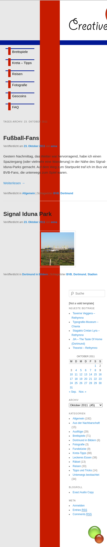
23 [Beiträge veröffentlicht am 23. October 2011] (100, 378)
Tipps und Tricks (82, 470)
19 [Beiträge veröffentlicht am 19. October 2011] (81, 378)
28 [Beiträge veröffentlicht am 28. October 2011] (90, 383)
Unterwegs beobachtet (86, 474)
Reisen (17, 74)
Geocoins (19, 96)
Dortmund (66, 193)
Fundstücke (79, 448)
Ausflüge (78, 431)
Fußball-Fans (21, 138)
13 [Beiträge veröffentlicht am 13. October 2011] (85, 374)
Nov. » (82, 391)
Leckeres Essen (82, 457)
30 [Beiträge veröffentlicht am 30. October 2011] (100, 383)
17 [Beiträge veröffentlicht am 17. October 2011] (71, 378)
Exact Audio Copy (83, 492)
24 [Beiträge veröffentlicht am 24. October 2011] (71, 383)
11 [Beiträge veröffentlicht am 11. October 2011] (76, 374)
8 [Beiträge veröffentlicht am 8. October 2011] (95, 370)
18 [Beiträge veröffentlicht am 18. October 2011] (76, 378)
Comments (82, 514)
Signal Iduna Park (27, 214)
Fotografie (19, 85)
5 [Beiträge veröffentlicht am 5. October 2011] (81, 370)
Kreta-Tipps (79, 453)
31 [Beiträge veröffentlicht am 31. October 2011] (71, 387)
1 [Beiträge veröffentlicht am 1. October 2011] (95, 365)
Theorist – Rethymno (85, 347)
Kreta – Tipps (22, 63)
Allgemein (28, 193)
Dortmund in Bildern (35, 274)
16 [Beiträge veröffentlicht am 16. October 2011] (100, 374)
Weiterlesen (14, 183)
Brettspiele (20, 52)
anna (54, 146)
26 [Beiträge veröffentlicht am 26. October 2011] (81, 383)
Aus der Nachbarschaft (86, 423)
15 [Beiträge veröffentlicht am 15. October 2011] (95, 374)
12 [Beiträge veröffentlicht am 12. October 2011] (81, 374)
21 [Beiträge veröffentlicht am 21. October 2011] (90, 378)
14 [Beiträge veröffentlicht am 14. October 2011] (90, 374)
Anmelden (79, 505)
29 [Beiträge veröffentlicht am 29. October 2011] (95, 383)
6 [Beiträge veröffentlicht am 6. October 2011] (86, 370)
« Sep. (73, 391)
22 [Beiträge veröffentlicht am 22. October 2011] (95, 378)
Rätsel (76, 461)
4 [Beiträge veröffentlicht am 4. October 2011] (76, 370)
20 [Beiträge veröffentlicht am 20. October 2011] (85, 378)
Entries (80, 510)
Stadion (92, 274)
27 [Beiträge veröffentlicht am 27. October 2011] (85, 383)
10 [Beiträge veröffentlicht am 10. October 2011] (71, 374)
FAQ (15, 107)
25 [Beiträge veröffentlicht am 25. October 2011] (76, 383)
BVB (56, 193)
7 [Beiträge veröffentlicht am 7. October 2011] (90, 370)
